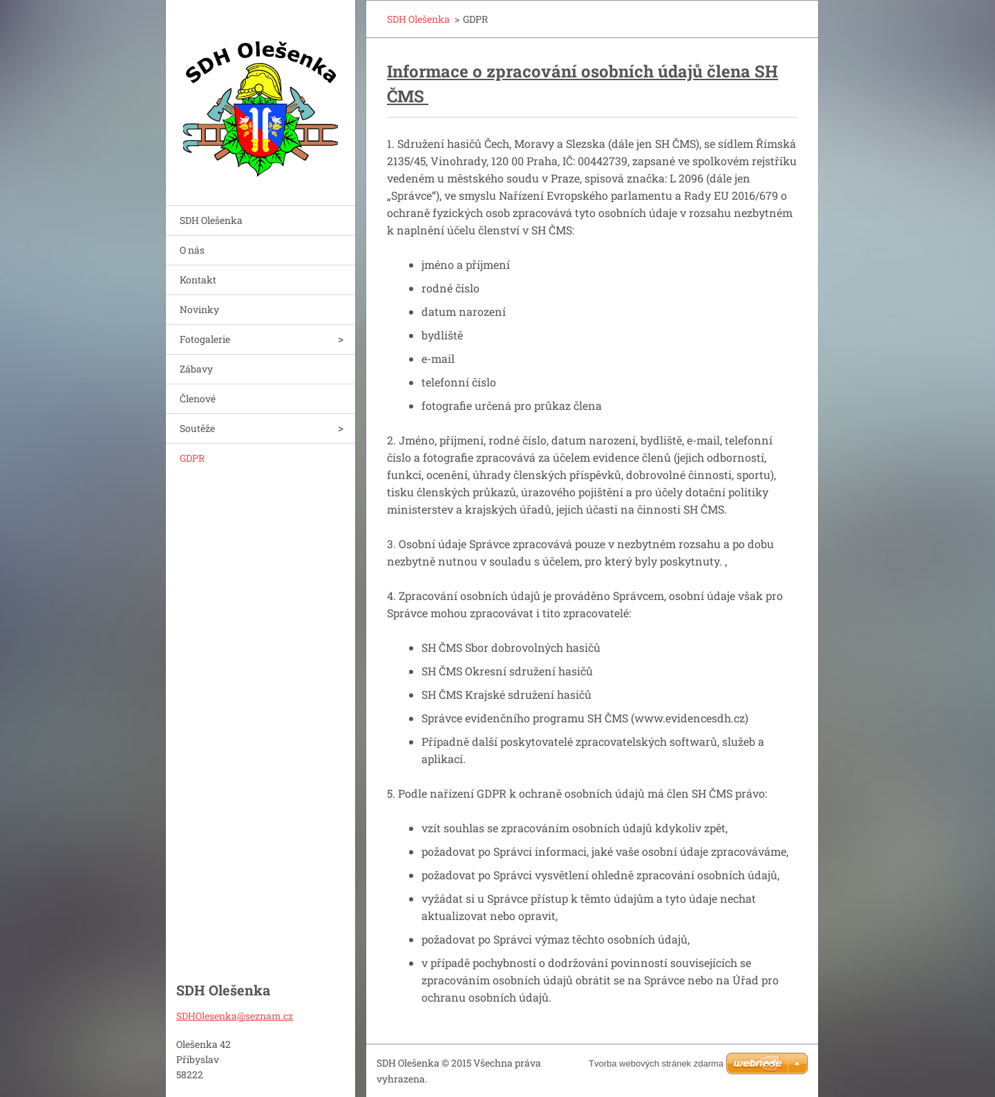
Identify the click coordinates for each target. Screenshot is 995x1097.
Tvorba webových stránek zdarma (656, 1063)
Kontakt (198, 279)
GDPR (192, 458)
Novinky (199, 309)
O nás (192, 249)
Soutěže (197, 428)
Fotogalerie (205, 339)
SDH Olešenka (211, 220)
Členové (198, 398)
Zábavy (196, 368)
